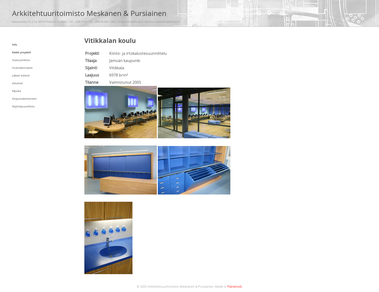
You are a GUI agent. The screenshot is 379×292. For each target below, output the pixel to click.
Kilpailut (19, 90)
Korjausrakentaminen (30, 98)
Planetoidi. (234, 287)
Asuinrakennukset (27, 67)
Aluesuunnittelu (25, 59)
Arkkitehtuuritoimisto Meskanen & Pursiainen (89, 13)
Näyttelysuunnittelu (28, 106)
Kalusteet (20, 82)
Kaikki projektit (25, 52)
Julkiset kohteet (25, 75)
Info (15, 44)
